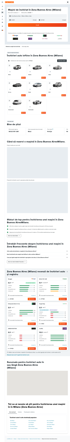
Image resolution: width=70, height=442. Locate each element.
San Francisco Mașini (33, 428)
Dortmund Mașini (14, 426)
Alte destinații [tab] (12, 412)
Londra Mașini (13, 422)
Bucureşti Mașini (50, 420)
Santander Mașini (50, 424)
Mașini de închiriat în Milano (35, 438)
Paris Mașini (49, 426)
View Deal (23, 77)
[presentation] (67, 271)
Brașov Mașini (50, 428)
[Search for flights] (2, 6)
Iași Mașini (12, 420)
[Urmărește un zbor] (2, 19)
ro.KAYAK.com (9, 438)
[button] (2, 2)
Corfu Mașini (13, 424)
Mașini (15, 438)
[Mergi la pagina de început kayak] (9, 2)
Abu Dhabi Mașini (32, 420)
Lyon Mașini (31, 424)
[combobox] (14, 12)
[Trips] (2, 26)
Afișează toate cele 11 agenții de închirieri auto (18, 355)
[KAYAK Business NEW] (2, 22)
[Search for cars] (2, 12)
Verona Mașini (50, 422)
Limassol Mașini (13, 428)
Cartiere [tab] (20, 412)
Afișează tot (33, 295)
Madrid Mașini (32, 426)
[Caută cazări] (2, 9)
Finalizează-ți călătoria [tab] (29, 412)
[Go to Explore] (2, 16)
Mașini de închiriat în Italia (23, 438)
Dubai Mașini (31, 422)
